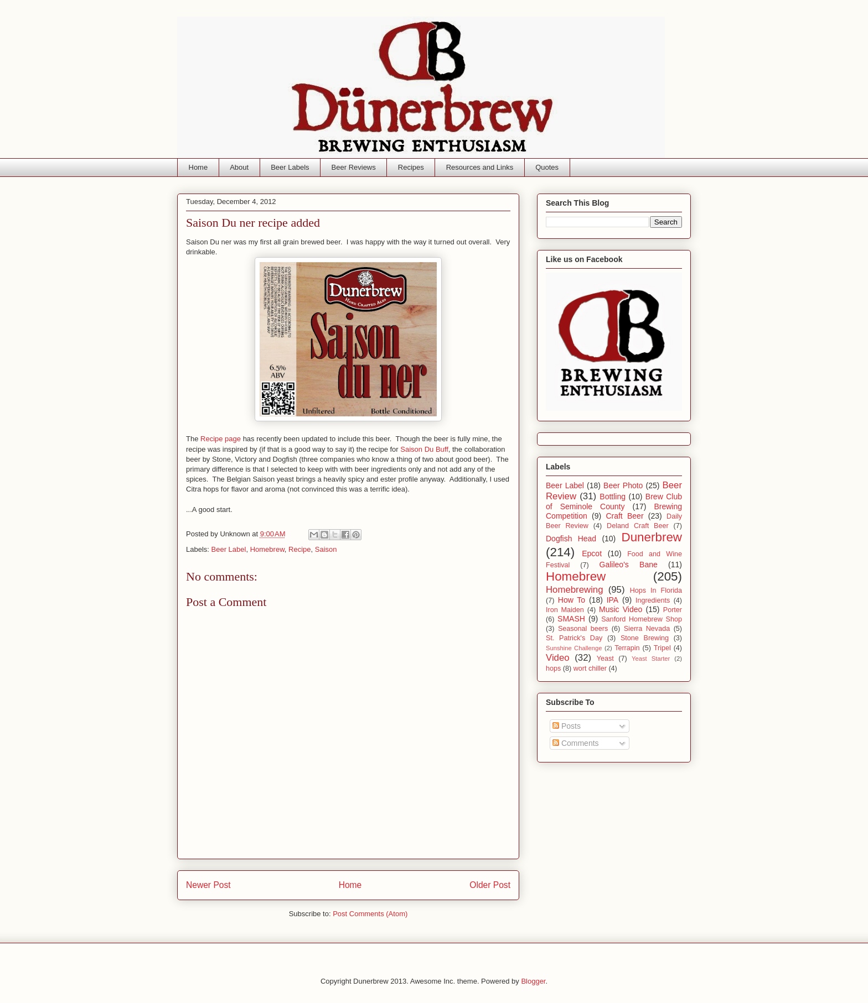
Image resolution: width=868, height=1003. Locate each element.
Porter (672, 610)
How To (571, 599)
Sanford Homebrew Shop (641, 619)
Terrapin (627, 648)
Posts (566, 726)
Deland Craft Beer (638, 526)
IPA (613, 599)
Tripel (662, 648)
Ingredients (653, 600)
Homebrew (267, 549)
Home (198, 167)
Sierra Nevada (647, 629)
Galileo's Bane (629, 564)
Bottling (613, 496)
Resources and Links (479, 167)
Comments (575, 743)
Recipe (299, 549)
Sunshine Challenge (574, 648)
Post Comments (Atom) (370, 914)
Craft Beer (624, 515)
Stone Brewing (645, 638)
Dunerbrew (652, 537)
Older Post (489, 885)
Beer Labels (290, 167)
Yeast (605, 658)
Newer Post (208, 885)
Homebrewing (574, 589)
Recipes (411, 167)
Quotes (547, 167)
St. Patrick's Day (574, 638)
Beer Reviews (354, 167)
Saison (326, 549)
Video (558, 657)
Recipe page (220, 439)
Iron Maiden (565, 610)
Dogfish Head (571, 538)
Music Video (620, 609)
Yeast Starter (651, 658)
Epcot (592, 553)
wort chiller (590, 668)
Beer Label (228, 549)
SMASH (571, 618)
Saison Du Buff (424, 449)
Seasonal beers (583, 629)
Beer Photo (623, 485)
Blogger (533, 981)
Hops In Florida (656, 590)
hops (553, 668)
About (239, 167)
